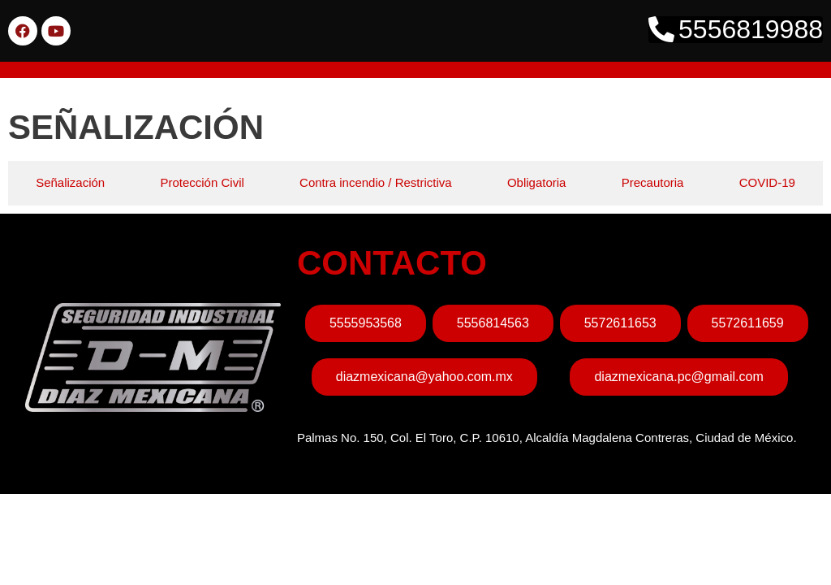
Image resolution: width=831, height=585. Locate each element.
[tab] (70, 183)
